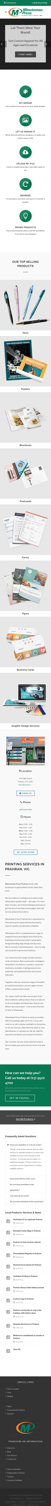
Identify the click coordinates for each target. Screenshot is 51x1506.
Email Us (25, 793)
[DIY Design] (25, 92)
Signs (9, 1406)
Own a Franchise (14, 1469)
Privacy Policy (10, 1502)
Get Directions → (25, 785)
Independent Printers (16, 1473)
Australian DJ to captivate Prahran (27, 1219)
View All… (17, 1349)
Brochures (25, 445)
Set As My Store (25, 852)
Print (9, 1392)
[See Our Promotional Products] (25, 216)
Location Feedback (14, 1480)
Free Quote (11, 3)
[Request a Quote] (25, 120)
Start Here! (25, 54)
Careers (10, 1476)
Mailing (10, 1396)
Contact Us (11, 1459)
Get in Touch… (20, 1098)
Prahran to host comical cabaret (27, 1242)
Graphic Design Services (26, 725)
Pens (25, 332)
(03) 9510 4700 (40, 3)
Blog (9, 1452)
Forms (25, 557)
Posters (25, 389)
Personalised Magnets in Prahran (27, 1254)
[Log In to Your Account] (25, 184)
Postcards (25, 501)
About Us (11, 1448)
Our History (12, 1455)
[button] (3, 44)
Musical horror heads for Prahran (27, 1265)
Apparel (10, 1414)
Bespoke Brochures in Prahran (26, 1324)
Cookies (22, 1502)
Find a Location (13, 1389)
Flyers (25, 613)
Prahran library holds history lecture (28, 1288)
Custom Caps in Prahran (23, 1299)
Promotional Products (16, 1410)
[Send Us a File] (25, 152)
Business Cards (25, 669)
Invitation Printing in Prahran (25, 1276)
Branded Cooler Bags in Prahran (27, 1231)
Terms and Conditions (36, 1502)
